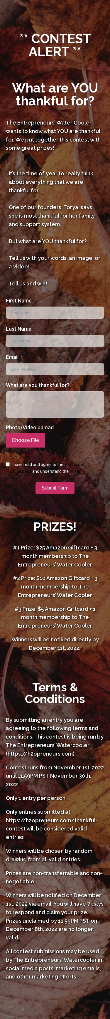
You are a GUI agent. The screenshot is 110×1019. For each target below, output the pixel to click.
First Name (19, 300)
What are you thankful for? (38, 385)
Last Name (18, 329)
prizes (75, 471)
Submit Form (55, 487)
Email (12, 357)
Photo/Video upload (30, 427)
